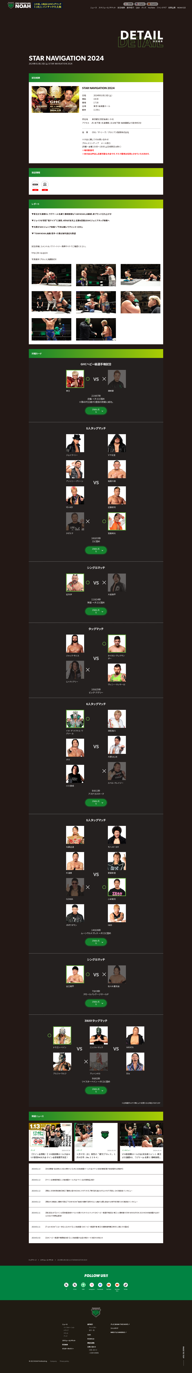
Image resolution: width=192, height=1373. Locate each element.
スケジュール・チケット (46, 1260)
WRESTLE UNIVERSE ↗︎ (119, 1332)
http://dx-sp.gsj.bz (40, 252)
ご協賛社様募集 (94, 1353)
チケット (66, 1333)
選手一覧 (92, 1330)
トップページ (33, 1260)
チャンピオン (92, 1327)
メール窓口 (105, 143)
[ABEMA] (35, 186)
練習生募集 (90, 1343)
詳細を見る (96, 410)
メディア (66, 1330)
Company (53, 1361)
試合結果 (65, 1344)
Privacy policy (64, 1361)
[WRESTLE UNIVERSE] (44, 186)
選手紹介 (90, 1324)
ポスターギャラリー (68, 1349)
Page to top (183, 1352)
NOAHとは (90, 1339)
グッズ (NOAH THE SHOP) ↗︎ (120, 1324)
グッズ (65, 1336)
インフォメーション (69, 1327)
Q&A (89, 1335)
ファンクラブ (114, 1328)
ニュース (64, 1324)
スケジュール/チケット (68, 1340)
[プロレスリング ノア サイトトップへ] (19, 5)
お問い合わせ (91, 1347)
